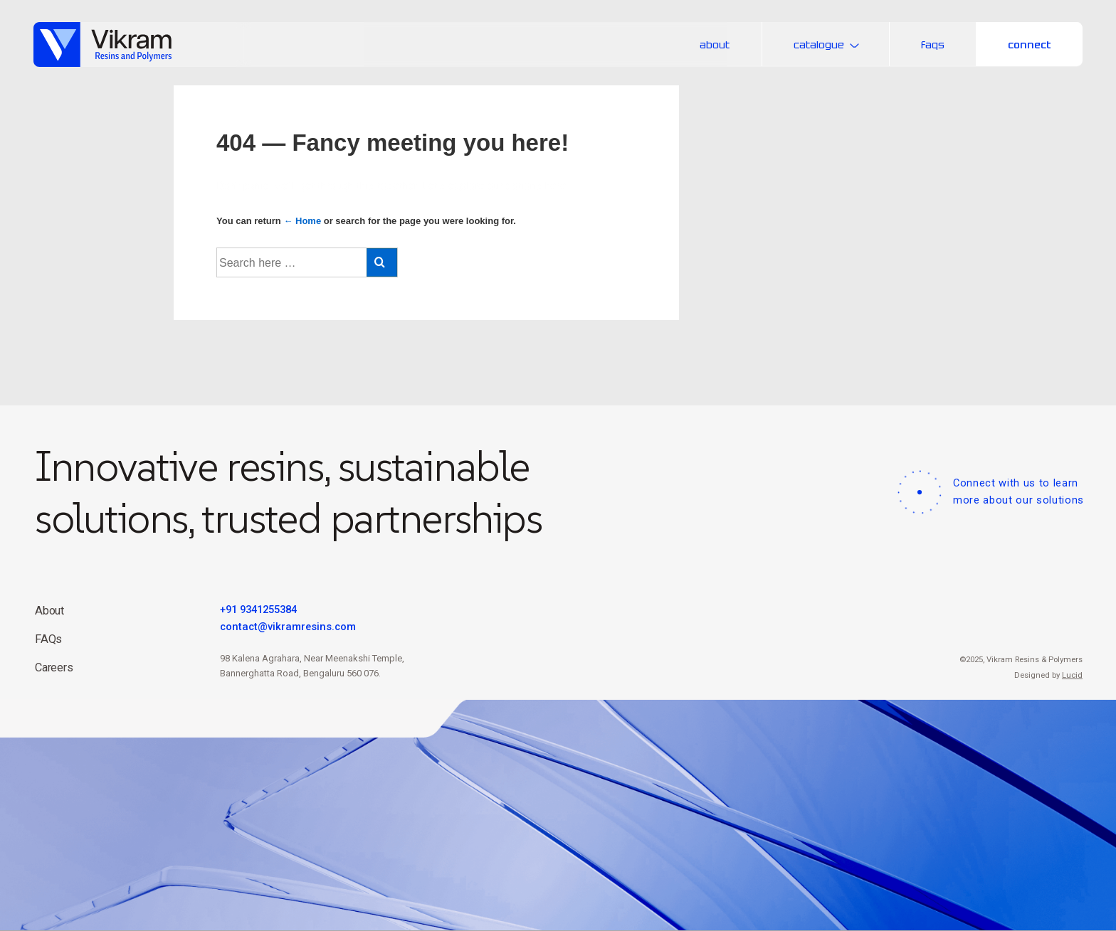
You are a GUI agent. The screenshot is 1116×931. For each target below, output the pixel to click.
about (715, 44)
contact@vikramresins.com (288, 626)
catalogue (828, 44)
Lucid (1072, 675)
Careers (54, 667)
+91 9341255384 (258, 609)
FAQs (48, 639)
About (49, 610)
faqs (932, 44)
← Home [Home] (302, 221)
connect (1029, 44)
